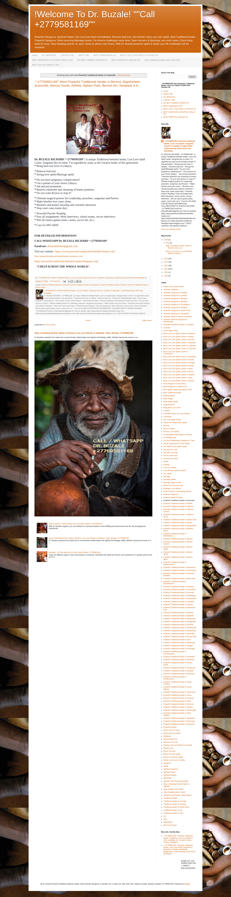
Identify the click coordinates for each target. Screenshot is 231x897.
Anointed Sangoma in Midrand (175, 299)
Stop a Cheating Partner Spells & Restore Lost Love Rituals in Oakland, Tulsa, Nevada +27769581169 (83, 333)
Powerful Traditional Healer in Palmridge (179, 649)
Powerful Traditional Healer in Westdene (179, 718)
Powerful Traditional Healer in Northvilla (178, 634)
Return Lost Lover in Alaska (174, 760)
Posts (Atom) (50, 325)
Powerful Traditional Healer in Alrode (177, 523)
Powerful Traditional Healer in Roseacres (179, 668)
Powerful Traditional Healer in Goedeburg (179, 596)
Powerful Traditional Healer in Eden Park (179, 579)
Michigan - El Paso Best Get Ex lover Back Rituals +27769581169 (74, 552)
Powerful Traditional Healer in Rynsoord (178, 674)
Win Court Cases (170, 825)
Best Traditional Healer (172, 393)
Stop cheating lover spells (173, 789)
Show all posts (124, 75)
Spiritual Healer (169, 772)
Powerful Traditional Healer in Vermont (178, 704)
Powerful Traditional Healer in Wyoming (178, 724)
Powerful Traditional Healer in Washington (179, 710)
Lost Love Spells (169, 467)
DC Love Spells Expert (172, 420)
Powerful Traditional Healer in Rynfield (178, 671)
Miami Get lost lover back (173, 485)
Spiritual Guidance (170, 769)
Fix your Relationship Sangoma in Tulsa (178, 440)
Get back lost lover (170, 453)
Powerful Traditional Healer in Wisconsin (179, 721)
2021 (166, 269)
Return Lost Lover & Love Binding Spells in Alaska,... (179, 252)
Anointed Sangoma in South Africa (176, 310)
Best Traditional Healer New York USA (162, 60)
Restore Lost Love (170, 742)
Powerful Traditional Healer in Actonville (55, 285)
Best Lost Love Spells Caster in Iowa (177, 378)
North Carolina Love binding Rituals (177, 491)
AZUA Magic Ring (170, 331)
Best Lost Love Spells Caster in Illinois (178, 372)
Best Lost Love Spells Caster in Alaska (178, 337)
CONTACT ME (67, 55)
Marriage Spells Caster (172, 482)
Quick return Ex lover (171, 730)
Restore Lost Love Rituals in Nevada (177, 745)
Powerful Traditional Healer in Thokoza (178, 698)
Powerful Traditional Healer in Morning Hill (179, 628)
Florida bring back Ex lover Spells (176, 444)
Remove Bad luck (170, 739)
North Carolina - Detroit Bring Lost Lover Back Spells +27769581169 (75, 524)
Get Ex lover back (170, 455)
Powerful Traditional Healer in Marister (178, 613)
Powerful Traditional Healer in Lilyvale (178, 605)
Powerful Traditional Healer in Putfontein (179, 657)
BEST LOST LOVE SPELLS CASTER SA (139, 55)
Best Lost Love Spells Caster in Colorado (179, 349)
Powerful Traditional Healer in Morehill (178, 625)
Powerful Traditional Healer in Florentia (178, 592)
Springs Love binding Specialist (175, 781)
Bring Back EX (169, 405)
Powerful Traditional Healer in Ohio (177, 640)
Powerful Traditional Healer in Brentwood (179, 567)
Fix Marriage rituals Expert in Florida (177, 435)
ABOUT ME (83, 55)
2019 (166, 276)
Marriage (166, 476)
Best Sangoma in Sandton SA (175, 387)
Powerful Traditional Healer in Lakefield (178, 602)
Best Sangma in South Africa (174, 384)
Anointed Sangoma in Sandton (175, 308)
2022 (166, 266)
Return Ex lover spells (172, 754)
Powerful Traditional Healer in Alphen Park (180, 520)
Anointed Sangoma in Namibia (175, 302)
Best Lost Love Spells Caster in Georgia (179, 363)
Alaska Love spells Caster (173, 287)
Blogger (187, 884)
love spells (167, 474)
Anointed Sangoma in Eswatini (175, 293)
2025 (166, 240)
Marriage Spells (169, 479)
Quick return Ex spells (172, 733)
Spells (165, 766)
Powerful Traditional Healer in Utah (177, 701)
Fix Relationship (169, 438)
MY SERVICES (49, 55)
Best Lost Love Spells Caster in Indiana (178, 375)
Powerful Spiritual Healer (173, 497)
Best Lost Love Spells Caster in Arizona (178, 340)
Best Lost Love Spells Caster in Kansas (178, 381)
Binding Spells (169, 396)
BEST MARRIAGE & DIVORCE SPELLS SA (52, 60)
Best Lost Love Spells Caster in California (179, 346)
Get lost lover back (170, 459)
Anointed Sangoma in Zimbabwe (176, 314)
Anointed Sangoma (170, 289)
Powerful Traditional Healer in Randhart (178, 660)
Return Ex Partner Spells (173, 757)
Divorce (166, 425)
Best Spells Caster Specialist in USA (177, 390)
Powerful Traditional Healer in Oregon (178, 646)
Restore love (168, 748)
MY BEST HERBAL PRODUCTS (92, 60)
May (168, 243)
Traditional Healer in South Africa (176, 807)
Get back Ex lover (170, 450)
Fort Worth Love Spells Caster (175, 446)
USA (165, 819)
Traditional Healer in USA (173, 813)
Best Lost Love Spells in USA (45, 65)
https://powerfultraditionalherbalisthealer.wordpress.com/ (58, 256)
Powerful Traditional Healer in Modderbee (179, 622)
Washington (168, 822)
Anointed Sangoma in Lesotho (175, 295)
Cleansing (167, 417)
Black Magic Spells (170, 402)
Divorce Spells (169, 429)
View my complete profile (171, 229)
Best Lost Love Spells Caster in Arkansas (179, 343)
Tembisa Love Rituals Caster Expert (177, 795)
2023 (166, 262)
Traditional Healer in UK (172, 810)
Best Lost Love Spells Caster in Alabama (179, 334)
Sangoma (167, 763)
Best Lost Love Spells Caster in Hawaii (178, 366)
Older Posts (147, 320)
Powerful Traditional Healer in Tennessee (179, 692)
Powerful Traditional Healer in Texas (177, 695)
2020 (166, 272)
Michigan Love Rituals (172, 488)
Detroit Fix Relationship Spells (175, 423)
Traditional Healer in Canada (174, 804)
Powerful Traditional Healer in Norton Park (179, 637)
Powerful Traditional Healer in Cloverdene (179, 570)
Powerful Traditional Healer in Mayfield (178, 616)
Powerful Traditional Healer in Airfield (177, 503)
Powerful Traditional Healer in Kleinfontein (179, 599)
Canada (166, 411)
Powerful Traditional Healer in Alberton (178, 506)
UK (164, 816)
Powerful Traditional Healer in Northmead (179, 631)
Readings (167, 736)
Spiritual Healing (169, 775)
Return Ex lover (169, 751)
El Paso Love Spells (171, 432)
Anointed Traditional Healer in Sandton (178, 325)
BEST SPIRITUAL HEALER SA (126, 60)
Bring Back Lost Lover (172, 408)
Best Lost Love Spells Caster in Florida (178, 360)
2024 (166, 259)
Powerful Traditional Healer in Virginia (178, 707)
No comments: (55, 281)
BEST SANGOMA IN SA (105, 55)
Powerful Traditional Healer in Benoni (114, 285)
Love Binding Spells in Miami (174, 470)
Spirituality (167, 778)
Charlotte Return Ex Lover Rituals (176, 414)
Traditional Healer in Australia (174, 801)
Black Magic (168, 399)
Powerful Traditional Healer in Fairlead (178, 587)
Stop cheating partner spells (174, 792)
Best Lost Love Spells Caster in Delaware (179, 357)
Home (35, 55)
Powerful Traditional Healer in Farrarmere (179, 590)
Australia (166, 328)
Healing (166, 465)
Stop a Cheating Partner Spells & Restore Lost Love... (179, 247)
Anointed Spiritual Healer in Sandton (177, 316)
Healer (166, 461)
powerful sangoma (170, 494)
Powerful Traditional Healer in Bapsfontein (85, 285)
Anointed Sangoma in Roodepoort (176, 304)
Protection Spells (170, 727)
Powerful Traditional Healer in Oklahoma (179, 643)
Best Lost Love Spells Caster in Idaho (178, 369)
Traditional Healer (170, 798)
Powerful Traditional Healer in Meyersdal (179, 619)
